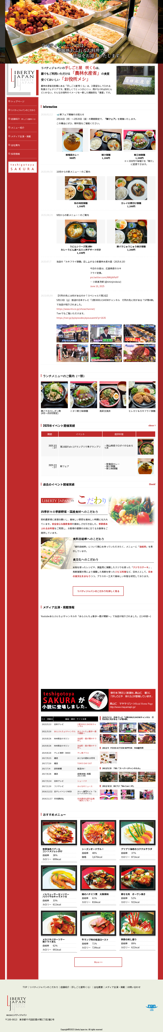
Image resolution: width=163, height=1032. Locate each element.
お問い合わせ (134, 987)
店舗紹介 (24, 118)
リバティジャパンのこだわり (22, 110)
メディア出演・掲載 (21, 136)
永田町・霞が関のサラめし (86, 739)
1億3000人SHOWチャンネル (86, 725)
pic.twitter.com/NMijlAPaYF (104, 277)
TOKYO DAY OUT (84, 763)
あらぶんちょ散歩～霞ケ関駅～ (86, 732)
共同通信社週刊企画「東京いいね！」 (86, 799)
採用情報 (15, 153)
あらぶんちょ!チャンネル (65, 731)
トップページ (17, 101)
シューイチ (82, 781)
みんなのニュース (84, 786)
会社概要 (98, 987)
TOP (25, 987)
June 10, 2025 (97, 286)
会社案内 (15, 145)
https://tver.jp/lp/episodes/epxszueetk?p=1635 (81, 317)
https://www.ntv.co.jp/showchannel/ (76, 308)
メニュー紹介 (17, 127)
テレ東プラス (83, 752)
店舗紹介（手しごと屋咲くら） (76, 987)
